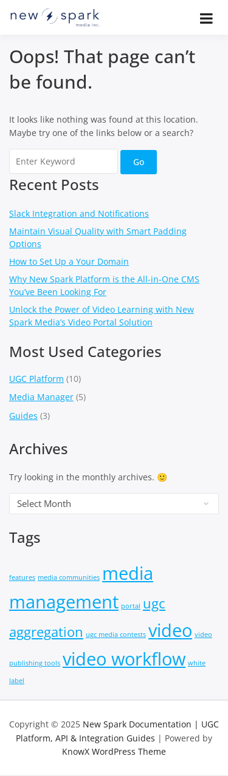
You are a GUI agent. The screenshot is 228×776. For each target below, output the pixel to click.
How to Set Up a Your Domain (69, 261)
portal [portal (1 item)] (130, 606)
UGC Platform (36, 378)
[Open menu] (206, 18)
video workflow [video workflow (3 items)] (124, 659)
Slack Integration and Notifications (79, 213)
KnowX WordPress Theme (114, 751)
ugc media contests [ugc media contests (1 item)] (116, 634)
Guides (23, 415)
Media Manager (41, 397)
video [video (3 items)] (170, 630)
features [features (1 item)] (22, 577)
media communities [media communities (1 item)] (69, 577)
